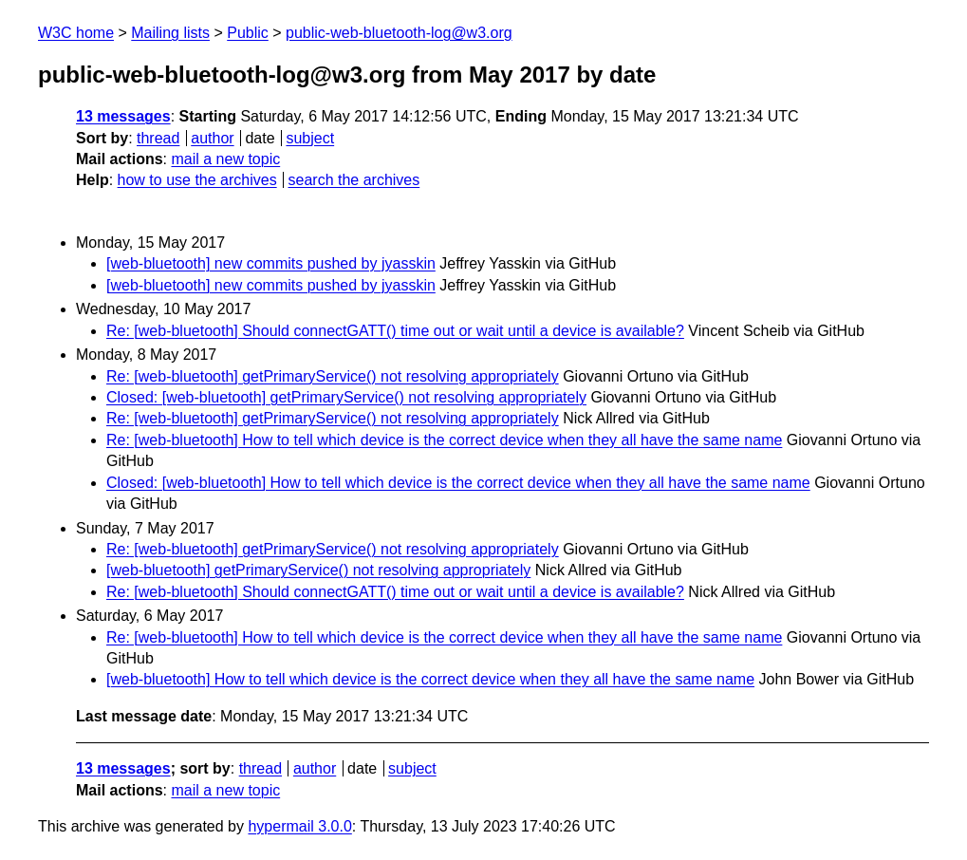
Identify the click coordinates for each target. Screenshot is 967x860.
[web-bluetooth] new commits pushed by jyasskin (271, 263)
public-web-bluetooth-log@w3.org (399, 33)
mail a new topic (225, 159)
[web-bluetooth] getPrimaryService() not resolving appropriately (318, 570)
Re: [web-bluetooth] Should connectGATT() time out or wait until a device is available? (395, 331)
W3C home (76, 33)
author (212, 138)
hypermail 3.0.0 (299, 826)
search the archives (354, 180)
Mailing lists (170, 33)
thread (158, 138)
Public (248, 33)
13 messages (123, 116)
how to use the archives (197, 180)
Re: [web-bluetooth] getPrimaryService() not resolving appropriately (332, 376)
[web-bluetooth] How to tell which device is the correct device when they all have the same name (430, 679)
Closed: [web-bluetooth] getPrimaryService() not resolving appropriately (346, 397)
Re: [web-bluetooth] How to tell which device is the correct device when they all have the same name (444, 440)
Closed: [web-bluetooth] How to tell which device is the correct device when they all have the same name (458, 483)
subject (310, 138)
